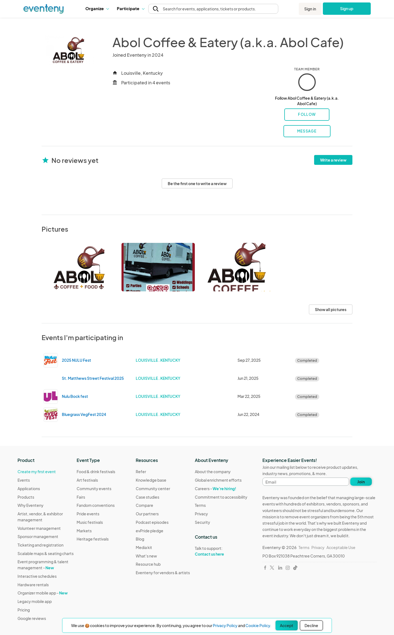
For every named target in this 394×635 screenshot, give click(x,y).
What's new (146, 555)
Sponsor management (38, 536)
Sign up (347, 8)
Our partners (147, 513)
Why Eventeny (31, 505)
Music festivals (90, 522)
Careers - (215, 488)
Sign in (310, 8)
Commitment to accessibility (221, 497)
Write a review (333, 159)
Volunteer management (39, 528)
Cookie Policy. (258, 625)
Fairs (81, 497)
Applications (29, 488)
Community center (153, 488)
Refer (141, 471)
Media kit (144, 547)
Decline (311, 625)
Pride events (88, 513)
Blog (140, 538)
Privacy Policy (225, 625)
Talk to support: (221, 551)
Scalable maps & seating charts (46, 553)
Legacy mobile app (35, 601)
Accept (286, 625)
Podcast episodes (152, 522)
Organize (97, 8)
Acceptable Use (340, 547)
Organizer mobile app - (43, 592)
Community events (94, 488)
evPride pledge (149, 530)
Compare (144, 505)
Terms (200, 505)
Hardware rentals (33, 584)
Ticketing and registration (40, 544)
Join (361, 481)
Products (26, 497)
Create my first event (37, 471)
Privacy (201, 513)
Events (24, 480)
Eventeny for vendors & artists (163, 572)
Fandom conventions (96, 505)
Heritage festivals (93, 538)
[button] (97, 8)
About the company (213, 471)
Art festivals (87, 480)
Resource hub (148, 564)
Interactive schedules (37, 576)
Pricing (24, 609)
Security (202, 522)
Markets (84, 530)
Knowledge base (151, 480)
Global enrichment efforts (218, 480)
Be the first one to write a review (197, 183)
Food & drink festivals (96, 471)
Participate (130, 8)
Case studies (147, 497)
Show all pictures (330, 309)
